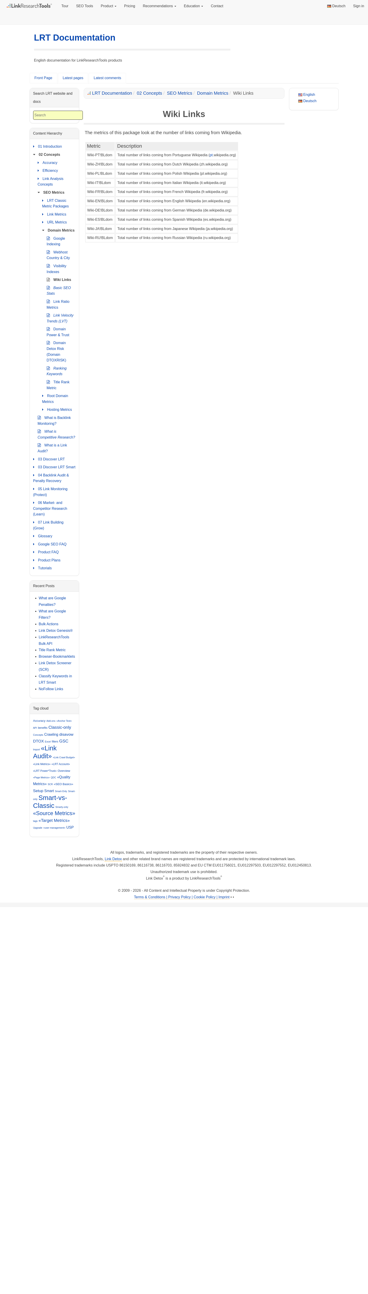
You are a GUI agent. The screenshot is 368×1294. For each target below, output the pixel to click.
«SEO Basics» (63, 784)
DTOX (38, 741)
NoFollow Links (51, 689)
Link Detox (113, 859)
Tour (64, 6)
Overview (64, 770)
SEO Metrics (179, 93)
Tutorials (42, 568)
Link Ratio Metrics (58, 304)
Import (36, 749)
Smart (49, 791)
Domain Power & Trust (58, 331)
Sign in (358, 6)
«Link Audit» (45, 752)
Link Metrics (54, 214)
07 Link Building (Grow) (48, 524)
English (306, 95)
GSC (63, 741)
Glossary (42, 536)
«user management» (54, 827)
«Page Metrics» (41, 777)
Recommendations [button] (159, 6)
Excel (48, 741)
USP (70, 827)
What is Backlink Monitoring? (54, 420)
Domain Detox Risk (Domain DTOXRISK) (56, 351)
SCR (50, 784)
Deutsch (336, 6)
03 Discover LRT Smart (54, 467)
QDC (53, 777)
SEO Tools (84, 6)
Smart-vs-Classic (50, 801)
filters (55, 741)
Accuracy (48, 163)
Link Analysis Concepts (51, 181)
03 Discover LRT (49, 459)
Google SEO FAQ (50, 544)
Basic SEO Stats (59, 290)
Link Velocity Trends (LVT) (60, 318)
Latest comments (107, 78)
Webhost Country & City (58, 254)
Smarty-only (61, 807)
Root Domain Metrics (55, 398)
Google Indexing (56, 241)
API (35, 727)
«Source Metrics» (54, 813)
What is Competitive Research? (56, 434)
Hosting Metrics (57, 410)
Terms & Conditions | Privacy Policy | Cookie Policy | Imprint (181, 897)
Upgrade (37, 827)
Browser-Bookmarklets (57, 656)
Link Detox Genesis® (56, 630)
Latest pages (73, 78)
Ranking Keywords (57, 370)
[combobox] (58, 115)
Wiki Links (59, 280)
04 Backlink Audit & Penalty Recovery (51, 477)
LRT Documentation (75, 37)
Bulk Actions (48, 624)
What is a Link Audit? (52, 447)
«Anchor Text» (64, 720)
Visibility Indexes (57, 268)
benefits (42, 727)
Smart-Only (61, 791)
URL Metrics (54, 222)
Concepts (38, 734)
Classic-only (60, 727)
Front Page (43, 78)
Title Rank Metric (58, 384)
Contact (217, 6)
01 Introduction (47, 146)
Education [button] (193, 6)
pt (211, 155)
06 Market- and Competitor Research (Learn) (50, 508)
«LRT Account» (60, 764)
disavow (66, 734)
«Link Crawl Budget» (64, 757)
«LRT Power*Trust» (45, 770)
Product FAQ (46, 552)
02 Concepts (149, 93)
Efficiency (48, 171)
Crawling (51, 734)
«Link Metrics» (42, 764)
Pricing (129, 6)
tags (35, 821)
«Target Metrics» (54, 820)
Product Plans (47, 560)
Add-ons (51, 720)
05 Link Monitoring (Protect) (50, 491)
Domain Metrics (212, 93)
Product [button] (108, 6)
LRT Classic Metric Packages (55, 203)
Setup (38, 790)
